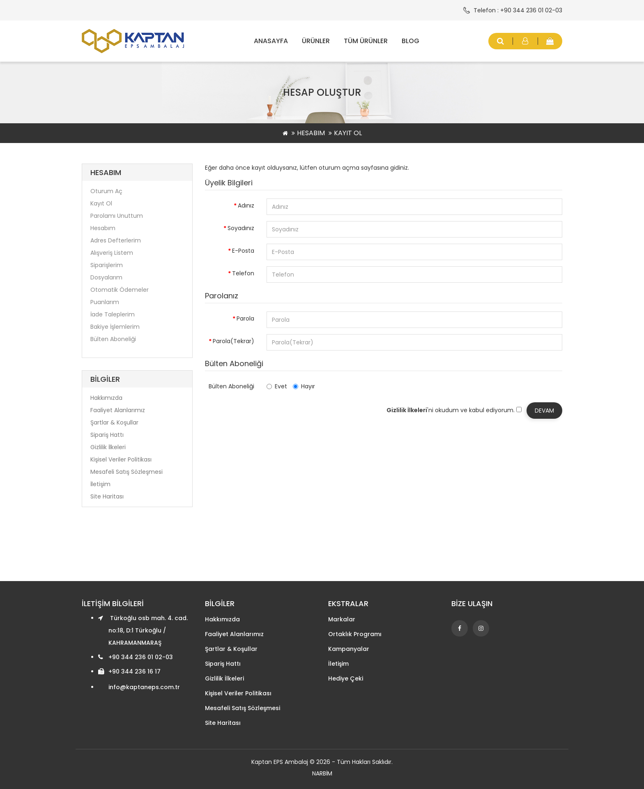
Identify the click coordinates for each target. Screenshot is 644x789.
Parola (245, 318)
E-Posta (243, 251)
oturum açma (339, 168)
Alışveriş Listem (111, 253)
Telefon (243, 273)
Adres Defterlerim (115, 240)
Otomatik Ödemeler (119, 290)
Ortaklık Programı (355, 634)
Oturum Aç (106, 191)
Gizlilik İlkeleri (108, 447)
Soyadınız (241, 228)
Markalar (341, 619)
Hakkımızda (106, 398)
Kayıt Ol (348, 133)
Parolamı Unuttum (116, 216)
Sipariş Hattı (107, 435)
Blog (410, 41)
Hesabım (311, 133)
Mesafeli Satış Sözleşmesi (126, 472)
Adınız (246, 205)
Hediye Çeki (345, 678)
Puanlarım (104, 302)
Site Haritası (107, 496)
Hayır (304, 386)
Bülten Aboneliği (113, 339)
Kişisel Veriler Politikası (121, 459)
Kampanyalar (348, 649)
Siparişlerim (106, 265)
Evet (277, 386)
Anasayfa (271, 41)
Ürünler (316, 41)
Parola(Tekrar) (233, 341)
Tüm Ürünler (366, 41)
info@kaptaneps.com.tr (144, 687)
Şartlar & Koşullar (114, 422)
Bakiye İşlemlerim (115, 327)
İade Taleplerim (112, 314)
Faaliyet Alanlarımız (117, 410)
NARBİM (322, 773)
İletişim (100, 484)
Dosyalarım (106, 277)
